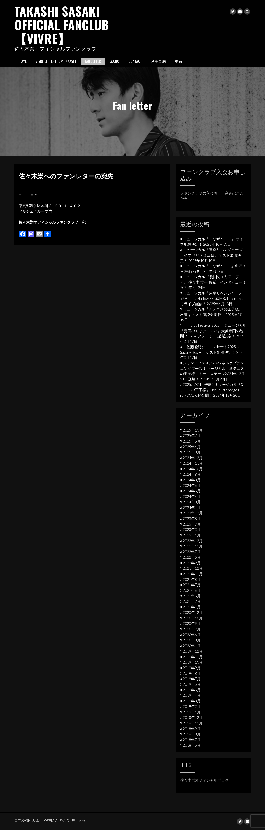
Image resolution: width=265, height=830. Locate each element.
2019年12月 (193, 651)
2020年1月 (192, 645)
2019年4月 (192, 695)
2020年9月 (192, 623)
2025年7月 (192, 435)
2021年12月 (193, 568)
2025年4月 (192, 446)
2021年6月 (192, 590)
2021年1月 (192, 607)
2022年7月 (192, 551)
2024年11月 (193, 463)
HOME (23, 61)
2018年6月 (192, 745)
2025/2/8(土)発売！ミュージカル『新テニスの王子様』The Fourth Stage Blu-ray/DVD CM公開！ (212, 389)
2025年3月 (192, 452)
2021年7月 (192, 584)
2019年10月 (193, 662)
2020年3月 (192, 640)
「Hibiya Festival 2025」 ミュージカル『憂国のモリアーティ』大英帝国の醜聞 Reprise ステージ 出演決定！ (213, 330)
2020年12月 (193, 612)
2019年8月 (192, 673)
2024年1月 (192, 507)
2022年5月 (192, 557)
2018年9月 (192, 728)
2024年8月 (192, 480)
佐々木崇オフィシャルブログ (204, 780)
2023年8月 (192, 518)
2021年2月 (192, 601)
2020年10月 (193, 618)
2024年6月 (192, 485)
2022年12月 (193, 540)
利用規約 (158, 61)
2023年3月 (192, 529)
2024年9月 (192, 474)
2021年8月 (192, 579)
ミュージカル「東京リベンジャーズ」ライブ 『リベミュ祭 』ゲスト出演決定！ (213, 255)
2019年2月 (192, 706)
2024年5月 (192, 490)
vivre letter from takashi (56, 61)
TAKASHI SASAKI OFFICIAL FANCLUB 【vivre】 (61, 24)
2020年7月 (192, 629)
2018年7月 (192, 739)
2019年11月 (193, 656)
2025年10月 (193, 430)
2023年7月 (192, 524)
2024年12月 (193, 457)
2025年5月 (192, 441)
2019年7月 (192, 678)
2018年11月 (193, 723)
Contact (135, 61)
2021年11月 (193, 573)
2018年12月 (193, 717)
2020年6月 (192, 634)
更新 (178, 61)
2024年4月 (192, 496)
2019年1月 (192, 712)
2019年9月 (192, 667)
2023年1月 (192, 535)
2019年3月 (192, 701)
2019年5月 (192, 690)
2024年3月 (192, 502)
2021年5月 (192, 596)
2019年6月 (192, 684)
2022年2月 (192, 563)
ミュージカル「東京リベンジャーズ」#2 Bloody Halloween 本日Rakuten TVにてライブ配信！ (213, 298)
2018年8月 (192, 734)
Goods (115, 61)
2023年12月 (193, 513)
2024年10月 (193, 469)
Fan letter (93, 61)
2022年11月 (193, 546)
